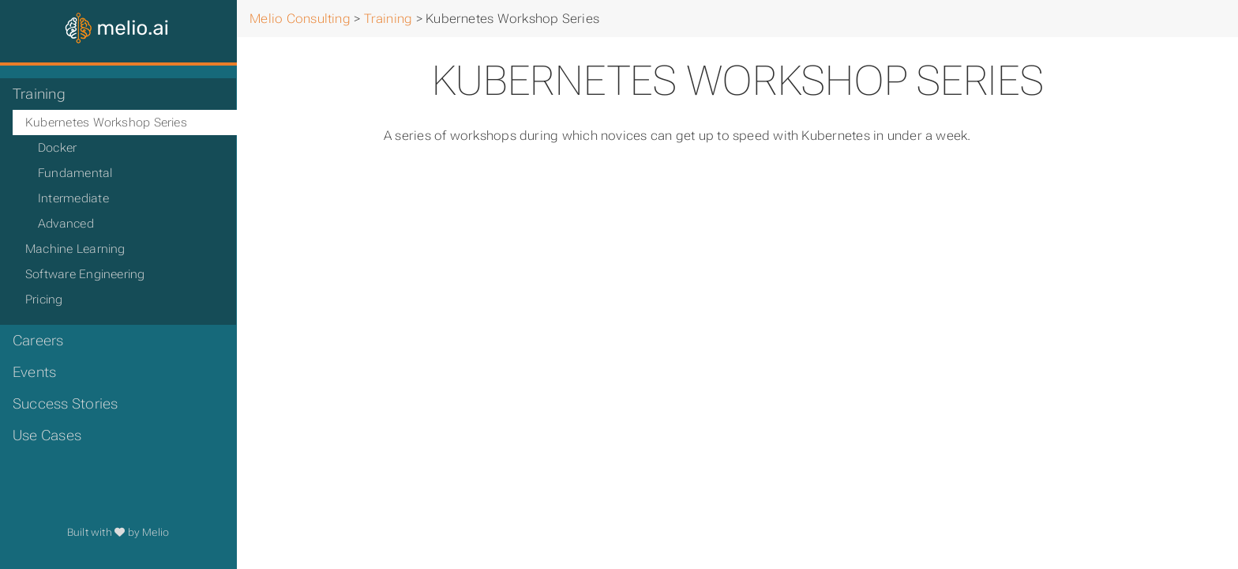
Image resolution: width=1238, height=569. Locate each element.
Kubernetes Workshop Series (106, 122)
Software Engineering (85, 274)
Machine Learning (75, 249)
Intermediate (73, 198)
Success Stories (65, 404)
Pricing (44, 299)
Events (34, 372)
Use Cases (47, 435)
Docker (57, 148)
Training (39, 94)
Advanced (66, 224)
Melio (155, 532)
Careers (38, 341)
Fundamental (75, 173)
